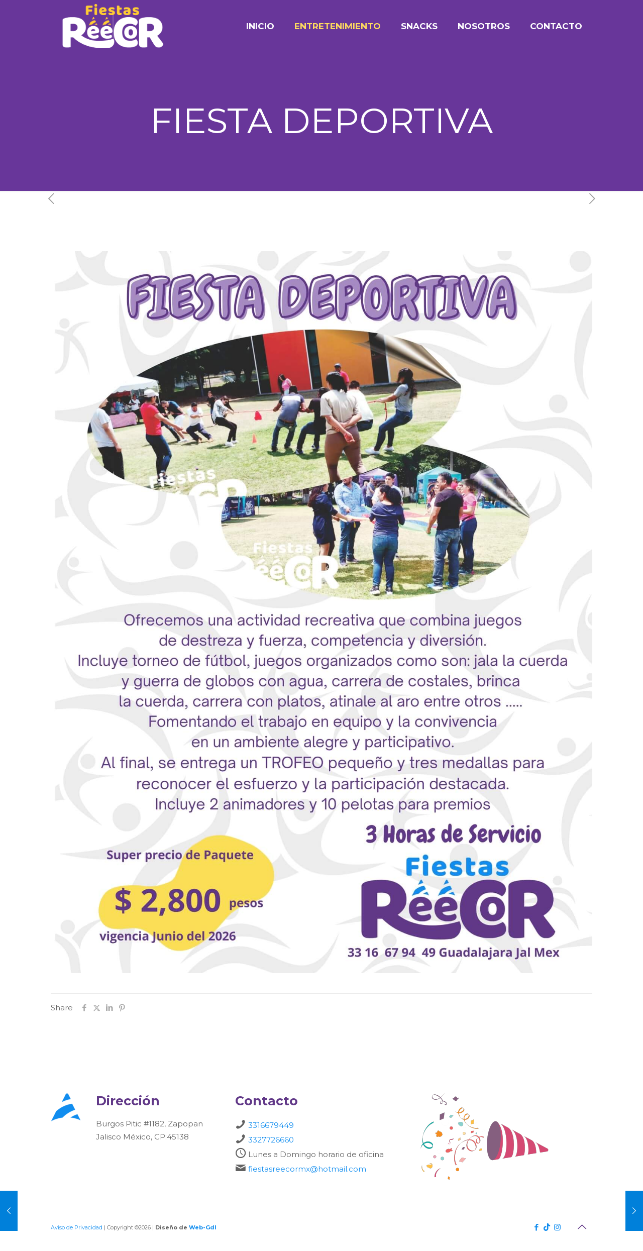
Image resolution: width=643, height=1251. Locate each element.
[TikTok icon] (547, 1227)
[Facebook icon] (536, 1227)
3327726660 (271, 1139)
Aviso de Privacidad (76, 1227)
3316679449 (271, 1125)
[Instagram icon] (557, 1227)
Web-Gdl (203, 1227)
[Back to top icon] (581, 1226)
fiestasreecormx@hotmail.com (307, 1169)
